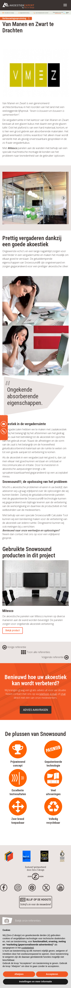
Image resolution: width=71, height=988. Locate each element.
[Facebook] (3, 887)
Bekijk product (12, 630)
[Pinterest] (32, 887)
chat (63, 694)
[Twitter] (46, 887)
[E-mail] (3, 424)
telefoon (44, 694)
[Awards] (9, 855)
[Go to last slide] (7, 197)
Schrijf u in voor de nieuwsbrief (35, 901)
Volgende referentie (55, 657)
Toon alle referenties (35, 652)
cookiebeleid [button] (27, 947)
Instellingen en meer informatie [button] (35, 981)
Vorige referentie (14, 647)
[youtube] (60, 887)
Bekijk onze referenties (28, 920)
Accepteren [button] (52, 974)
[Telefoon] (3, 431)
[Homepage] (35, 876)
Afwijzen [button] (19, 974)
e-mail (53, 694)
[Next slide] (63, 197)
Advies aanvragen (35, 710)
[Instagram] (18, 887)
